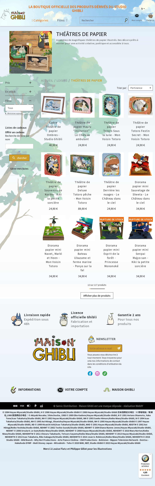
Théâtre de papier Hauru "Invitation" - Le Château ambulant (82, 131)
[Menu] (150, 455)
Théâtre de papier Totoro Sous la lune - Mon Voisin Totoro (111, 131)
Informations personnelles (73, 396)
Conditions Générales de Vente (29, 411)
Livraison (15, 416)
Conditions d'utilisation (24, 406)
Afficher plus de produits (96, 295)
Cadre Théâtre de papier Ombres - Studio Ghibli (53, 131)
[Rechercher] (101, 20)
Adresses (62, 406)
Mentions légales (20, 401)
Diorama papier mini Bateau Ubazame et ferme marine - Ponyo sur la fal (82, 258)
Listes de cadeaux (16, 127)
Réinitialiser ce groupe (14, 113)
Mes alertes (63, 421)
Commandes (64, 401)
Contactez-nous (113, 424)
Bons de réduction (68, 411)
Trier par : (122, 88)
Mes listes (62, 416)
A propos (15, 396)
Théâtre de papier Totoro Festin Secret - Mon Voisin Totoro (140, 131)
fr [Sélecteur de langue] (142, 8)
